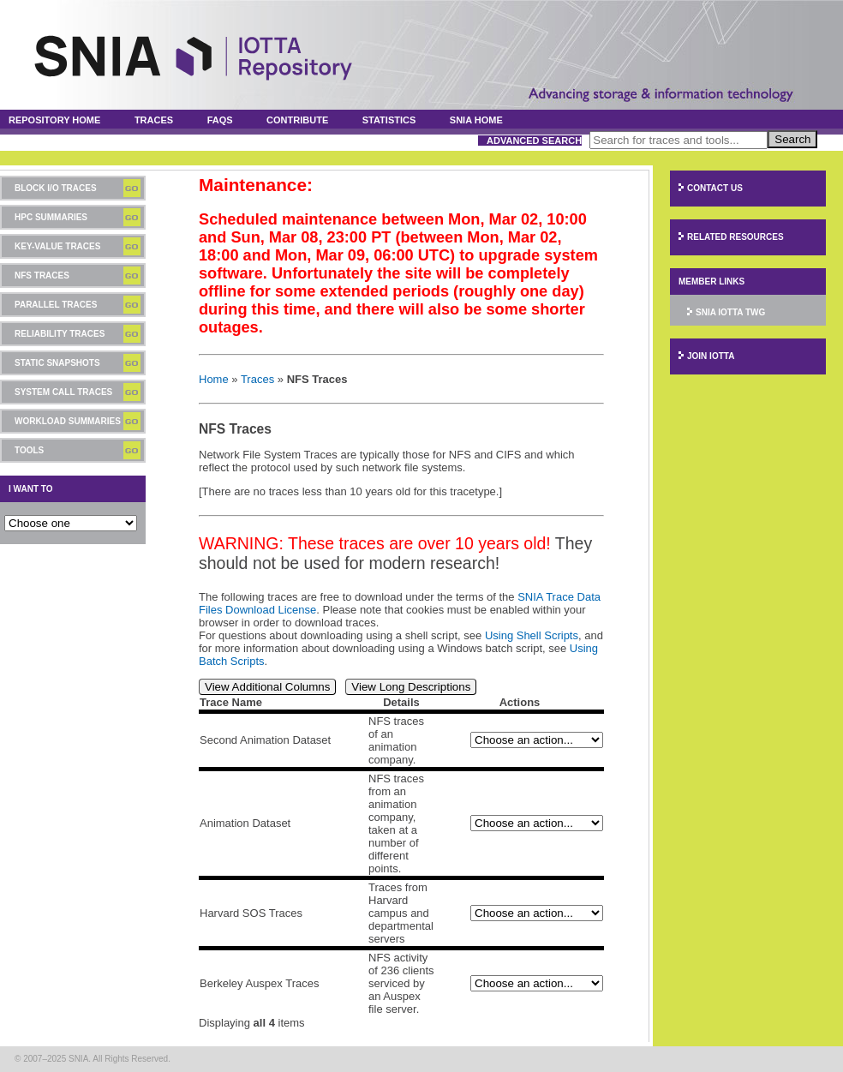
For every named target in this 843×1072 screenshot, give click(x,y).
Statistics (389, 120)
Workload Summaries (68, 421)
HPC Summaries (51, 217)
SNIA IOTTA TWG (730, 312)
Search (792, 139)
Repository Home (54, 120)
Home (214, 379)
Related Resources (735, 237)
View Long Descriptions (410, 686)
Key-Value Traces (57, 246)
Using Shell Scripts (531, 635)
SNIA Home (476, 120)
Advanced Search (534, 140)
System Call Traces (63, 392)
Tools (29, 450)
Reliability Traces (60, 333)
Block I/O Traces (56, 188)
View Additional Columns (267, 686)
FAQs (220, 120)
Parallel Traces (56, 304)
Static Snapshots (57, 363)
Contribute (297, 120)
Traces (154, 120)
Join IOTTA (710, 356)
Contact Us (715, 188)
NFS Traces (42, 275)
